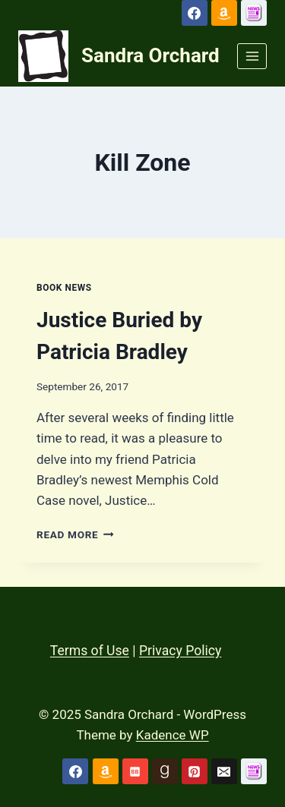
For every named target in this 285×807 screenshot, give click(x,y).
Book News (64, 287)
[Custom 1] (254, 13)
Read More (75, 534)
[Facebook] (194, 13)
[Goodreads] (165, 771)
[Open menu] (252, 55)
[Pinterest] (194, 771)
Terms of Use (89, 650)
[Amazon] (224, 13)
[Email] (224, 771)
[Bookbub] (135, 771)
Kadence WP (172, 734)
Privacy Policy (180, 650)
